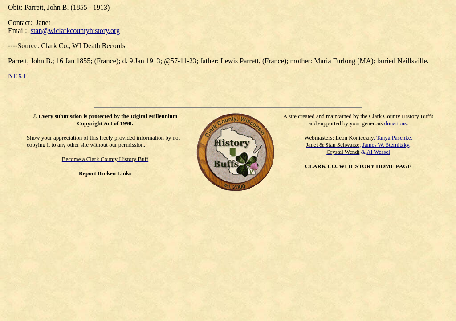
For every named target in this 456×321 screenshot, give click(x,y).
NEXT (17, 76)
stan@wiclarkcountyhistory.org (75, 30)
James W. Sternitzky (385, 144)
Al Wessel (378, 151)
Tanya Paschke (393, 137)
